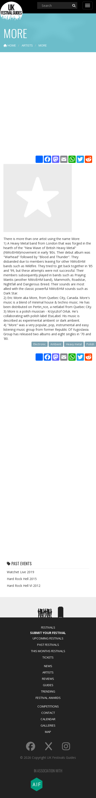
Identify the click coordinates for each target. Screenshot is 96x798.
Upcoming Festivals (48, 638)
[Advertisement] (48, 104)
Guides (48, 685)
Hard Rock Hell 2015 (22, 579)
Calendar (48, 719)
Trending (48, 691)
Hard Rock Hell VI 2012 (23, 585)
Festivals (48, 627)
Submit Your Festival (48, 633)
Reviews (48, 679)
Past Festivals (48, 645)
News (48, 666)
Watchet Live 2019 (20, 572)
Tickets (48, 657)
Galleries (48, 725)
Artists (48, 672)
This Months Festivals (48, 651)
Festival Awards (48, 698)
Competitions (48, 706)
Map (48, 732)
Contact (48, 713)
